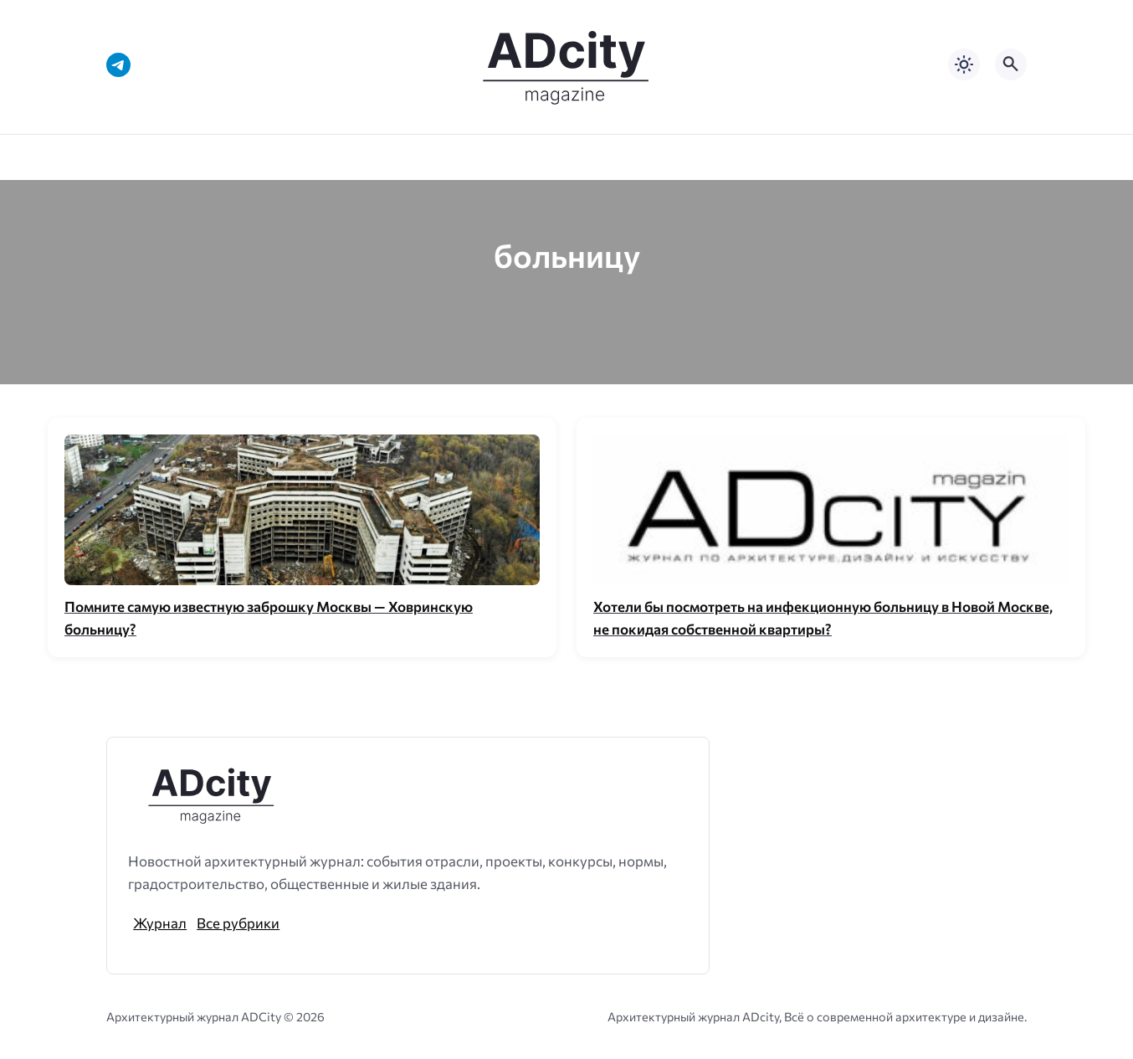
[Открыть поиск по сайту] (1011, 64)
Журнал (160, 922)
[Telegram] (118, 65)
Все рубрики (238, 922)
